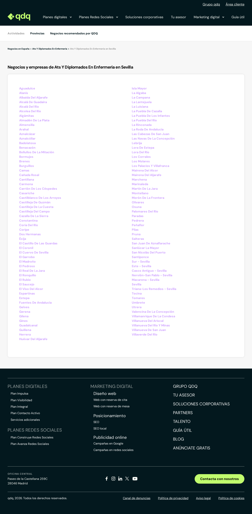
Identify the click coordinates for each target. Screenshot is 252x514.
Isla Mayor (139, 88)
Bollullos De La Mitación (36, 152)
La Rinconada (142, 125)
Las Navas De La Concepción (153, 139)
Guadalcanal (28, 325)
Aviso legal (203, 498)
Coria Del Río (28, 225)
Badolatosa (27, 143)
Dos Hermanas (30, 234)
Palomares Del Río (145, 211)
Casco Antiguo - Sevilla (149, 271)
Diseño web (104, 393)
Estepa (24, 298)
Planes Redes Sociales (98, 17)
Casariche (26, 193)
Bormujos (26, 157)
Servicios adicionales (25, 420)
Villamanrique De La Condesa (153, 316)
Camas (24, 170)
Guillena (25, 330)
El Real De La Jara (32, 271)
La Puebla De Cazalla (147, 111)
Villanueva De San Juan (149, 330)
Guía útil (237, 17)
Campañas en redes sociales (113, 450)
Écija (22, 239)
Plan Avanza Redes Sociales (30, 444)
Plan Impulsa (19, 394)
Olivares (138, 202)
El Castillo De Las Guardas (38, 243)
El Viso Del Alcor (31, 289)
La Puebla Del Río (144, 120)
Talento (181, 421)
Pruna (136, 234)
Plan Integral (19, 407)
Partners (183, 412)
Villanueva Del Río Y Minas (151, 325)
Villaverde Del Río (144, 334)
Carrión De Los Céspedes (38, 189)
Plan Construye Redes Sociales (32, 437)
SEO (96, 422)
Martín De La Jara (145, 189)
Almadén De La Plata (34, 120)
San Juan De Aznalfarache (151, 243)
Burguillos (26, 166)
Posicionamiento (109, 415)
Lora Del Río (140, 152)
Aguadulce (27, 88)
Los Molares (141, 161)
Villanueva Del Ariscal (148, 321)
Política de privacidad (173, 498)
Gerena (24, 312)
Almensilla (26, 125)
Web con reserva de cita (110, 400)
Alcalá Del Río (29, 107)
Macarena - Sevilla (145, 280)
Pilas (135, 230)
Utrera (136, 307)
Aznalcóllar (27, 139)
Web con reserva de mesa (111, 406)
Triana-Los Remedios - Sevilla (154, 289)
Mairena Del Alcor (145, 170)
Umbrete (138, 303)
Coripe (24, 230)
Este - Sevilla (141, 266)
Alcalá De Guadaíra (33, 102)
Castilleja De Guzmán (35, 202)
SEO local (100, 428)
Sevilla (136, 284)
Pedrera (138, 221)
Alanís (23, 93)
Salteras (138, 239)
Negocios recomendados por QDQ (74, 33)
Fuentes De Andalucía (35, 303)
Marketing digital (209, 17)
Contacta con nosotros (219, 479)
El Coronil (26, 248)
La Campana (141, 97)
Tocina (137, 293)
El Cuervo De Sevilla (33, 252)
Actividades (16, 33)
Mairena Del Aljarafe (146, 175)
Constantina (28, 221)
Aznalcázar (27, 134)
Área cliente (235, 4)
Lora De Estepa (143, 148)
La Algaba (139, 93)
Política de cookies (231, 498)
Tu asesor (178, 17)
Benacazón (27, 148)
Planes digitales (57, 17)
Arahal (24, 129)
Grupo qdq (211, 4)
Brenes (24, 161)
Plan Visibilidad (21, 400)
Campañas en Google (108, 443)
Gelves (24, 307)
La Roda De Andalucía (148, 129)
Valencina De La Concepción (153, 312)
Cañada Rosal (29, 175)
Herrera (25, 334)
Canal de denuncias (136, 498)
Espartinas (27, 293)
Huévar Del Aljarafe (33, 339)
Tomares (138, 298)
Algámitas (26, 116)
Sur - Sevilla (141, 262)
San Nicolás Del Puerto (149, 252)
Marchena (139, 180)
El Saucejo (26, 284)
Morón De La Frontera (148, 198)
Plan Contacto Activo (25, 413)
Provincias (37, 33)
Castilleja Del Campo (34, 211)
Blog (178, 439)
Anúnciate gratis (191, 448)
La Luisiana (140, 107)
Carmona (26, 184)
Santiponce (140, 257)
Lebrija (137, 143)
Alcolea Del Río (30, 111)
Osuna (136, 207)
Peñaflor (138, 225)
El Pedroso (27, 266)
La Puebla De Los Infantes (151, 116)
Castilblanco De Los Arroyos (40, 198)
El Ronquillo (27, 275)
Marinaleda (140, 184)
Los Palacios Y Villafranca (150, 166)
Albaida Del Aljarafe (33, 97)
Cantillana (26, 180)
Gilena (23, 316)
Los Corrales (141, 157)
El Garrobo (27, 257)
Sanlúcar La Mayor (145, 248)
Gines (23, 321)
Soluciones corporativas (144, 17)
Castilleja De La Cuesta (36, 207)
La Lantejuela (142, 102)
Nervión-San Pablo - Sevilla (152, 275)
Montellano (140, 193)
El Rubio (25, 280)
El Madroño (27, 262)
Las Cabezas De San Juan (150, 134)
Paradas (138, 216)
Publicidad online (110, 437)
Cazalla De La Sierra (33, 216)
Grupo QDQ (185, 386)
